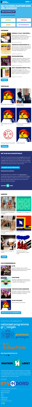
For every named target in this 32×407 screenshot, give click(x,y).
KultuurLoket (23, 174)
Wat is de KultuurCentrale (5, 390)
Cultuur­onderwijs (23, 24)
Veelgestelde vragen (4, 397)
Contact (2, 395)
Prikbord (8, 20)
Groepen (8, 24)
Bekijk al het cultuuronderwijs (11, 312)
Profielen (24, 20)
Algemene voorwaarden (5, 392)
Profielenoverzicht (4, 399)
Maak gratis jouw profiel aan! (7, 170)
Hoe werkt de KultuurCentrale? (8, 15)
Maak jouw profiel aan (8, 11)
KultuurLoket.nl (4, 379)
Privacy (2, 394)
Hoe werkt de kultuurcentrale (10, 167)
